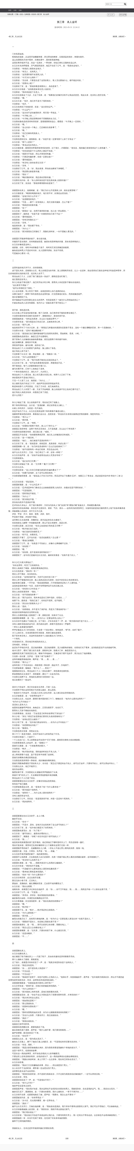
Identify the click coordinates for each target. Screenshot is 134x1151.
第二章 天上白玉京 (15, 36)
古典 (20, 10)
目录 (67, 1138)
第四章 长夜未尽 (118, 36)
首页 (9, 10)
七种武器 (27, 14)
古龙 (15, 10)
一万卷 (16, 14)
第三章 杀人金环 (43, 14)
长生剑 (34, 14)
